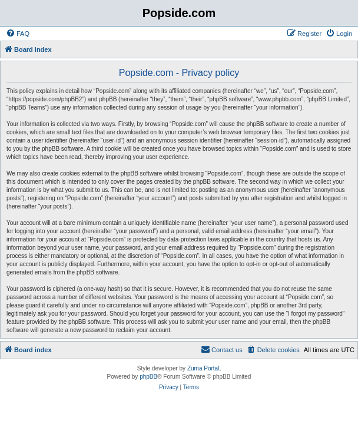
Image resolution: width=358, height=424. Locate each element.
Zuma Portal (203, 368)
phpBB (148, 376)
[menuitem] (17, 33)
